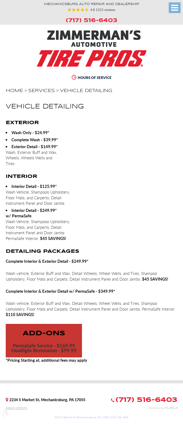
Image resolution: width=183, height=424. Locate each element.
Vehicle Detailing (86, 90)
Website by (162, 408)
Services (41, 90)
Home (14, 90)
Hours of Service (95, 77)
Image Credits (16, 408)
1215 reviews (105, 9)
